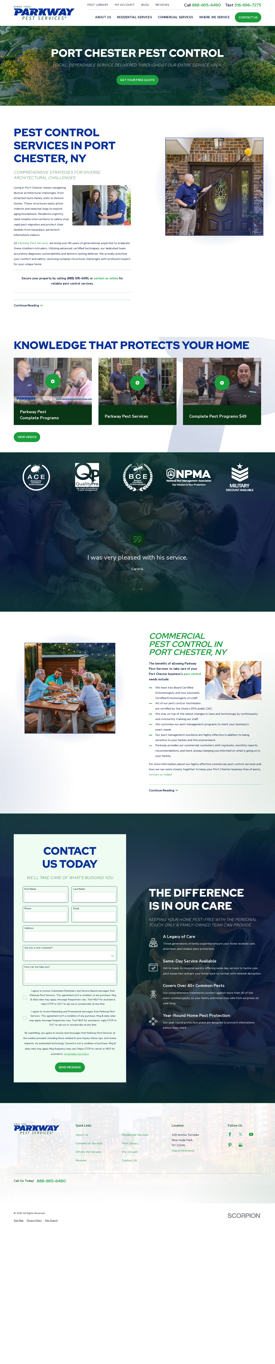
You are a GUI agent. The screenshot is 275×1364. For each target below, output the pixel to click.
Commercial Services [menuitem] (175, 17)
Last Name (79, 889)
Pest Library (97, 5)
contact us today (160, 774)
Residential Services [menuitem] (134, 17)
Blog (145, 5)
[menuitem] (18, 1220)
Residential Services (135, 1135)
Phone (27, 908)
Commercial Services (89, 1143)
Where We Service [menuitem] (214, 17)
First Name (30, 889)
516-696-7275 (247, 5)
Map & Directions (183, 1151)
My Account (125, 5)
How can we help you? (37, 967)
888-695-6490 (206, 5)
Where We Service (88, 1152)
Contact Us (248, 17)
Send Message (70, 1067)
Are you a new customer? (38, 947)
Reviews (162, 5)
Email (76, 908)
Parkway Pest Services (33, 243)
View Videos (27, 437)
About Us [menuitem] (103, 17)
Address (29, 928)
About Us (82, 1135)
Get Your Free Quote (137, 80)
